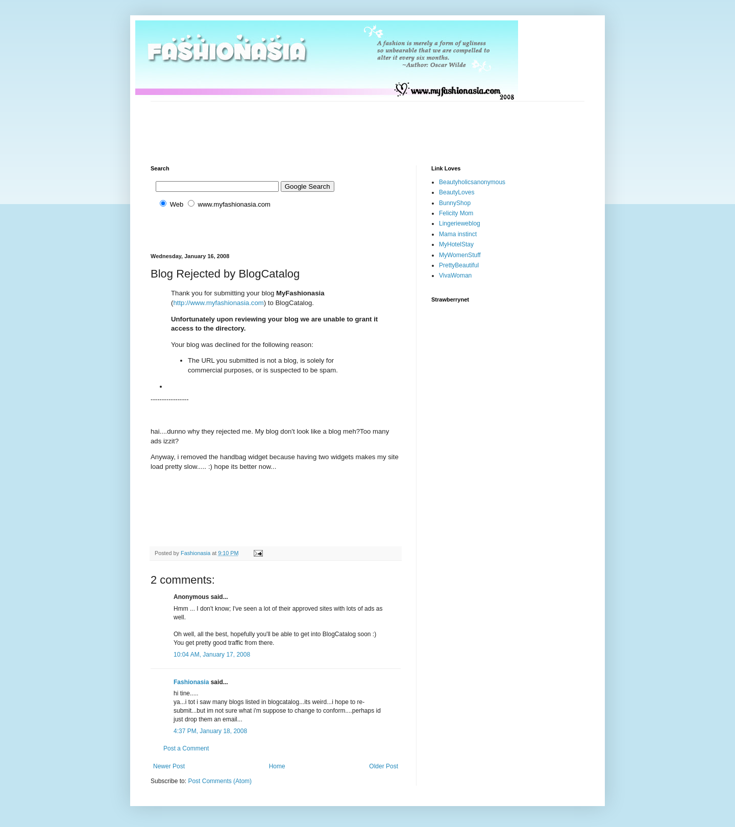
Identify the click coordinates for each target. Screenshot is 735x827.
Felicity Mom (456, 213)
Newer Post (169, 766)
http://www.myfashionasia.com (218, 303)
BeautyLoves (456, 192)
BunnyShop (455, 203)
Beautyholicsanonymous (472, 182)
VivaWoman (455, 275)
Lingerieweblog (459, 223)
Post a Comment (186, 748)
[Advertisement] (336, 124)
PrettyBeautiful (459, 265)
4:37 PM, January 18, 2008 (210, 731)
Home (277, 766)
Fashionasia (191, 682)
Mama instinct (458, 234)
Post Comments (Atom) (220, 781)
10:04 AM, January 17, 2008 (212, 654)
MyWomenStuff (460, 255)
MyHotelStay (456, 244)
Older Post (383, 766)
